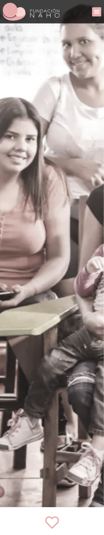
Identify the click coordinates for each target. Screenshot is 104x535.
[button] (96, 11)
